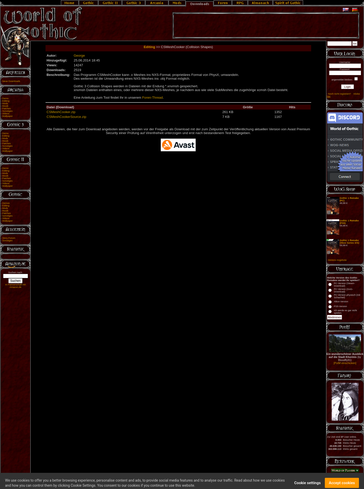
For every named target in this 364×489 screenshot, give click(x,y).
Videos (5, 113)
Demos (6, 203)
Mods (5, 103)
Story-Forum (8, 238)
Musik (5, 106)
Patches (6, 108)
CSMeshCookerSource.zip (66, 117)
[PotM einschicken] (345, 363)
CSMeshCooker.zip (61, 112)
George (79, 55)
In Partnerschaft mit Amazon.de (15, 285)
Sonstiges (7, 111)
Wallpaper (7, 116)
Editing (6, 101)
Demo (5, 98)
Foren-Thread (152, 97)
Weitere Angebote (337, 260)
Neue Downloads (11, 81)
